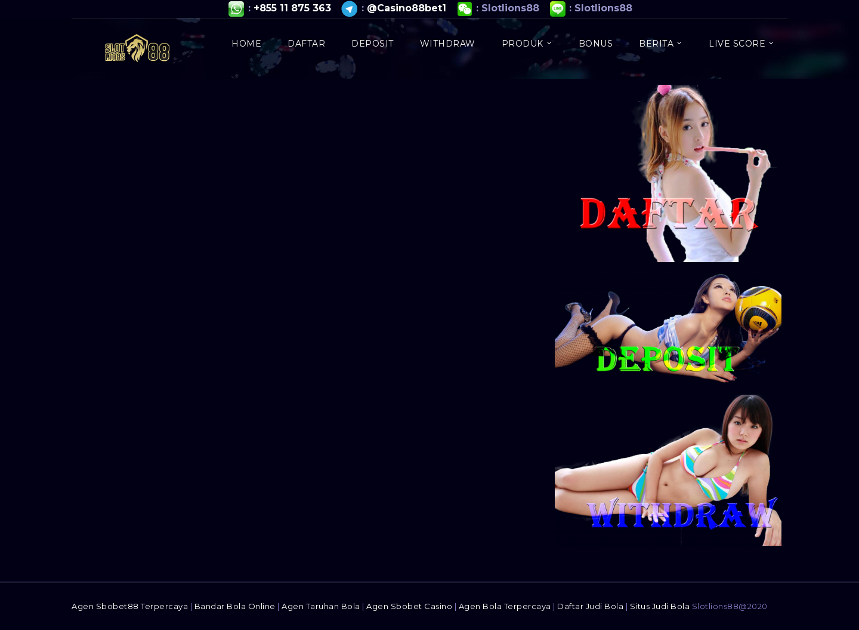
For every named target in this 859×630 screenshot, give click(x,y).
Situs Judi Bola (660, 606)
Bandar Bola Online (235, 606)
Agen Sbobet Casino (409, 606)
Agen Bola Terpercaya (505, 606)
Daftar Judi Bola (590, 606)
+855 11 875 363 (292, 8)
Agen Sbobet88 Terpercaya (130, 606)
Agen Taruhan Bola (321, 606)
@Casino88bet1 (406, 8)
